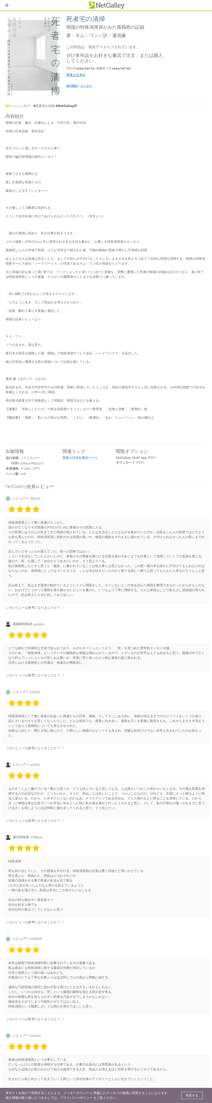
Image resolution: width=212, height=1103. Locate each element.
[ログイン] (7, 5)
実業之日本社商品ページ (80, 458)
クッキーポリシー (76, 1093)
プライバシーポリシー (76, 1098)
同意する (192, 1095)
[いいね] (63, 607)
